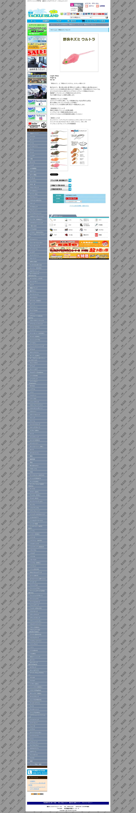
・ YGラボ (31, 758)
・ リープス (31, 136)
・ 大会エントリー (33, 133)
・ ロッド (31, 139)
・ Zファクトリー (33, 443)
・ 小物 (30, 159)
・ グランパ (31, 313)
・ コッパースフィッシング (36, 346)
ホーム (53, 24)
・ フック (31, 152)
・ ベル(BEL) (32, 653)
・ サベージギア (33, 369)
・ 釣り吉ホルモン (33, 465)
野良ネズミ (72, 24)
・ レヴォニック (33, 742)
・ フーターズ (32, 582)
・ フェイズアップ (33, 605)
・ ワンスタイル (33, 754)
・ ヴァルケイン (33, 239)
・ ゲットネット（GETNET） (36, 333)
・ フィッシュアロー (34, 588)
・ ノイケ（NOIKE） (34, 534)
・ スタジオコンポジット (35, 408)
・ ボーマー (31, 660)
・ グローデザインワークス (36, 320)
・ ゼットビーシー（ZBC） (36, 446)
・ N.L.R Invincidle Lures (35, 265)
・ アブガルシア (33, 206)
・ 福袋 (30, 761)
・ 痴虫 (30, 456)
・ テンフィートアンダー (35, 501)
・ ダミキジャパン (33, 453)
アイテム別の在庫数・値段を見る (79, 205)
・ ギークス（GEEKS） (35, 300)
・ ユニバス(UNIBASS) (34, 700)
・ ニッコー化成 (33, 524)
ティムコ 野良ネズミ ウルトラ (87, 24)
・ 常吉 (30, 462)
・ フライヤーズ (33, 611)
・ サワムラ (31, 366)
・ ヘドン (31, 647)
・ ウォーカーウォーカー (35, 242)
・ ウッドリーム (33, 249)
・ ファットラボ (33, 585)
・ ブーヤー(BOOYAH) (34, 634)
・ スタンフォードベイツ (35, 405)
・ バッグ (31, 165)
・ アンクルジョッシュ (34, 213)
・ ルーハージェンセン (34, 732)
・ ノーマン (31, 531)
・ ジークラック (33, 378)
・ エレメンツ (32, 258)
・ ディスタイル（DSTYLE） (36, 475)
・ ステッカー (32, 171)
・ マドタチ (31, 677)
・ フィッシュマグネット (35, 595)
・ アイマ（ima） (33, 194)
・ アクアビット (33, 197)
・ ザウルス (31, 349)
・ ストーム (31, 421)
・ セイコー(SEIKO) (34, 440)
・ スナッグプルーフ (34, 427)
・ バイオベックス (33, 543)
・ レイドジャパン (33, 735)
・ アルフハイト (33, 210)
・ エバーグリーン (33, 255)
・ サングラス (32, 181)
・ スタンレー (32, 411)
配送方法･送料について (74, 802)
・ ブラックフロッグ (34, 618)
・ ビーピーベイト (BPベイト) (36, 578)
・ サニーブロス (33, 363)
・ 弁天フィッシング (34, 657)
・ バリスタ (31, 556)
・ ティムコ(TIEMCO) (34, 478)
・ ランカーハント (33, 709)
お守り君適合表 (34, 789)
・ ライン (31, 149)
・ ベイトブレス (33, 644)
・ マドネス (31, 680)
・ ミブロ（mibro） (33, 684)
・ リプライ (31, 729)
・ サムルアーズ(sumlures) (35, 372)
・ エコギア (31, 252)
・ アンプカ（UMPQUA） (35, 219)
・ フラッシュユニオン (34, 621)
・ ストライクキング (34, 424)
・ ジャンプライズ (33, 402)
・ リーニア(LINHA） (34, 712)
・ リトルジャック (33, 719)
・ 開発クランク (33, 288)
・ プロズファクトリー (34, 624)
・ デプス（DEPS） (33, 492)
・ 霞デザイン (32, 291)
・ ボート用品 (32, 175)
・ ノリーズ (31, 537)
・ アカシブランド (33, 187)
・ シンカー (31, 155)
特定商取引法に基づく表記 (50, 802)
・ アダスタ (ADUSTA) (34, 200)
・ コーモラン (32, 343)
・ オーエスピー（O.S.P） (35, 278)
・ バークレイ (32, 566)
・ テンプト (31, 504)
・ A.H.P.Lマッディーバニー (36, 216)
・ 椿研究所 (31, 459)
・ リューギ (31, 726)
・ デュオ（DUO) (33, 498)
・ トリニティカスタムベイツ (36, 514)
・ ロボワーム (32, 751)
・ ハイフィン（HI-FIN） (35, 540)
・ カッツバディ (33, 281)
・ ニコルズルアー (33, 517)
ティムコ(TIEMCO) (62, 24)
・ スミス (31, 433)
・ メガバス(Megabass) (34, 690)
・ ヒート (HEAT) (33, 575)
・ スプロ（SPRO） (34, 430)
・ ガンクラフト (33, 297)
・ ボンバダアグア (33, 670)
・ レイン (31, 739)
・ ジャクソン (32, 395)
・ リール (31, 143)
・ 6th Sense (31, 386)
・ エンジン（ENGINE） (35, 268)
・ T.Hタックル (32, 469)
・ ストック (31, 418)
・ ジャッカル (32, 398)
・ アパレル (31, 178)
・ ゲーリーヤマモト (34, 327)
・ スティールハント (34, 414)
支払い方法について (62, 802)
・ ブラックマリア (33, 614)
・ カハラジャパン (33, 294)
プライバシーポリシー (87, 802)
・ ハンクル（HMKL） (34, 563)
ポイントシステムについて (37, 787)
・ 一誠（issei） (32, 226)
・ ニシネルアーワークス (35, 520)
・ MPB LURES (32, 261)
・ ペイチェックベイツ (34, 641)
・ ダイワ (31, 449)
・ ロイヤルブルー (33, 745)
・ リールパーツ (33, 146)
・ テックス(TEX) (33, 481)
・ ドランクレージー (34, 511)
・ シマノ (31, 392)
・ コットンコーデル (34, 339)
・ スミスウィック (33, 437)
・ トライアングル (33, 508)
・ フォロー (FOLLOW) (35, 608)
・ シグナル (31, 389)
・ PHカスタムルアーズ (35, 572)
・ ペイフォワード (33, 637)
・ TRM (30, 472)
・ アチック (31, 203)
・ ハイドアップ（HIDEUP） (36, 547)
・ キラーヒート (33, 307)
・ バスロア (31, 553)
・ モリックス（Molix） (35, 693)
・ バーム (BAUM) (33, 569)
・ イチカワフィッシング (35, 222)
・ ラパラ (31, 706)
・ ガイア (31, 284)
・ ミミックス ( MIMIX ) (35, 687)
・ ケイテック (32, 330)
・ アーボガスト (33, 191)
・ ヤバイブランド (33, 696)
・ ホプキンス (32, 667)
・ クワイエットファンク (35, 324)
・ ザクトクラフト (34, 352)
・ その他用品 (32, 168)
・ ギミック (31, 304)
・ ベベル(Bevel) (33, 650)
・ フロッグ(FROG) (33, 627)
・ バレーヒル (32, 559)
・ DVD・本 (31, 184)
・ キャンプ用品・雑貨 (34, 764)
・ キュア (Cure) (32, 310)
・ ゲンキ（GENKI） (34, 336)
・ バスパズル (32, 550)
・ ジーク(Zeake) (33, 375)
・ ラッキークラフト (34, 703)
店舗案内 (32, 781)
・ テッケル (31, 488)
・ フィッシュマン (33, 598)
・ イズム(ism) (32, 229)
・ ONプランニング (33, 271)
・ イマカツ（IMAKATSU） (36, 232)
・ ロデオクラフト (33, 748)
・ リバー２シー (33, 723)
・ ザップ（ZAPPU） (34, 355)
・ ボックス (31, 162)
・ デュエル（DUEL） (34, 495)
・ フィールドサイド (34, 602)
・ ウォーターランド (34, 245)
